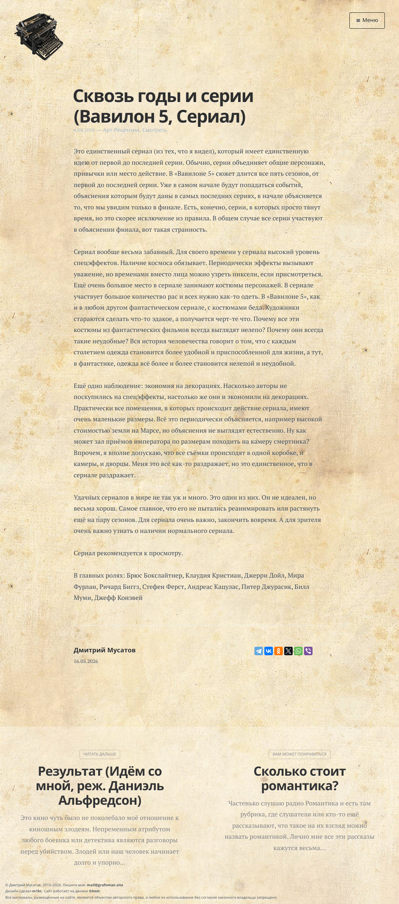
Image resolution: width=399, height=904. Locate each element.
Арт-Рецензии (121, 130)
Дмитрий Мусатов (105, 650)
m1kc (37, 890)
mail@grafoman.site (105, 884)
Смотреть (155, 130)
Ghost (94, 890)
